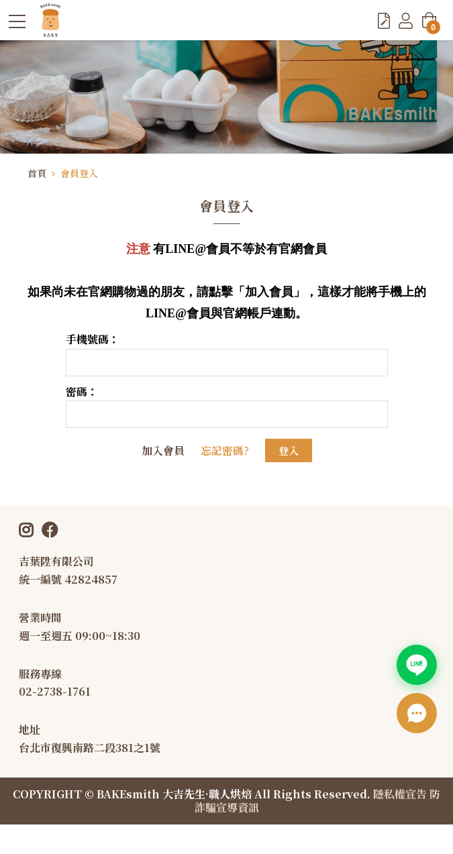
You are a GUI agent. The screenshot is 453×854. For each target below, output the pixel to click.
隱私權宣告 (400, 794)
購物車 (431, 24)
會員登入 (79, 173)
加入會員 (163, 450)
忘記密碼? (225, 450)
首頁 (37, 173)
